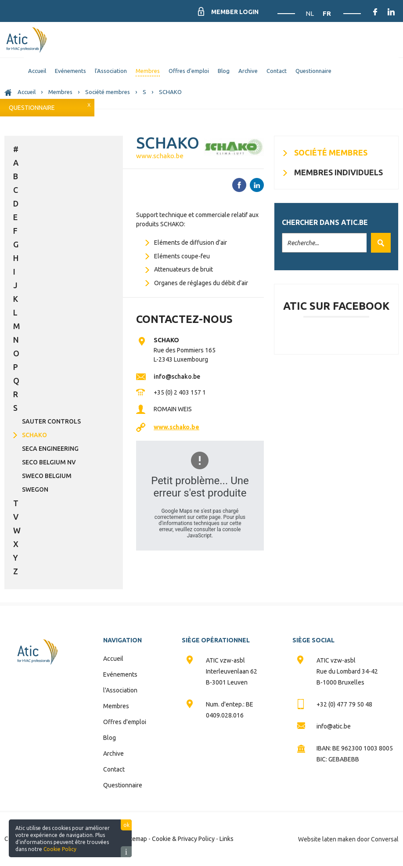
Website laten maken (327, 839)
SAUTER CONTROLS (51, 421)
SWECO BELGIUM (47, 475)
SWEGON (35, 489)
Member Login (235, 11)
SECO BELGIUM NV (49, 462)
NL (310, 13)
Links (226, 838)
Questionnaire (32, 107)
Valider (379, 243)
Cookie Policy (59, 849)
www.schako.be (160, 155)
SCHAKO (34, 434)
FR (327, 13)
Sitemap (136, 838)
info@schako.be (177, 376)
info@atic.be (334, 726)
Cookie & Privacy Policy (183, 838)
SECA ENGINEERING (50, 448)
